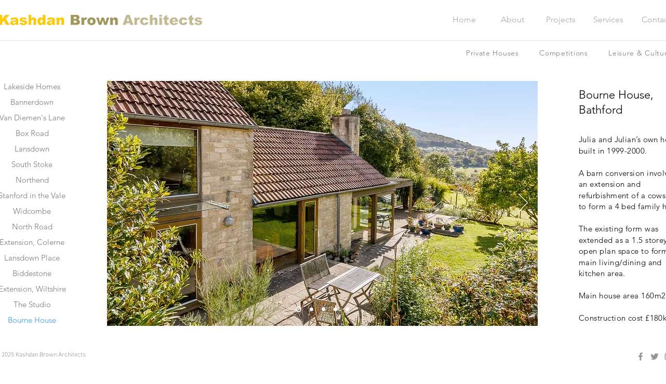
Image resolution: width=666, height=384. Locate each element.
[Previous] (121, 203)
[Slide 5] (347, 309)
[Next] (523, 203)
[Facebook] (640, 356)
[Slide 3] (323, 309)
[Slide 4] (335, 309)
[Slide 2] (311, 309)
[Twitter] (654, 356)
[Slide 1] (298, 309)
